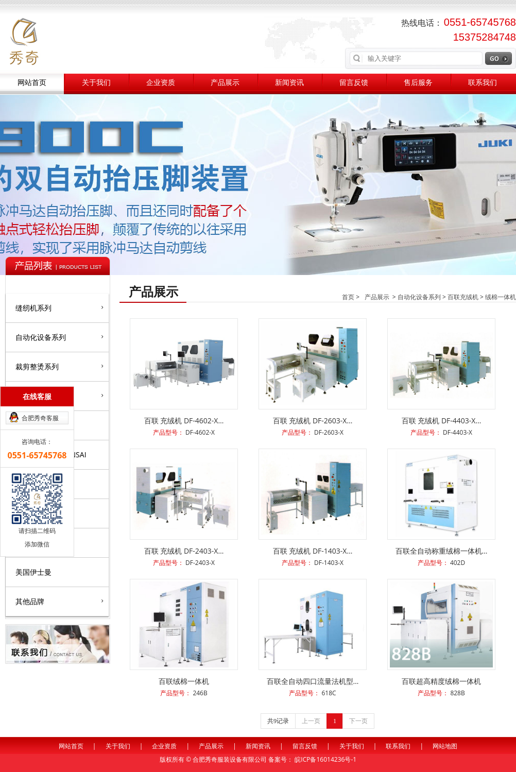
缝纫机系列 (59, 307)
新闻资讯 (289, 83)
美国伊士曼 (33, 572)
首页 (348, 297)
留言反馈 (353, 83)
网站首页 (32, 83)
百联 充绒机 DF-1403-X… (313, 551)
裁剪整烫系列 (59, 366)
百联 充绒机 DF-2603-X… (313, 420)
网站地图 (445, 746)
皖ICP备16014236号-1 (325, 759)
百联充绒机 (463, 297)
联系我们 (482, 83)
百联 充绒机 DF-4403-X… (441, 420)
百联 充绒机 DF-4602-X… (184, 420)
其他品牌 (59, 601)
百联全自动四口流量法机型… (313, 681)
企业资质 (160, 83)
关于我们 (96, 83)
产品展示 (225, 83)
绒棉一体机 (500, 297)
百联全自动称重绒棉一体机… (441, 551)
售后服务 (418, 83)
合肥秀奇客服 (40, 418)
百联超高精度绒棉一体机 (441, 681)
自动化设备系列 (59, 337)
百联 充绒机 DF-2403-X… (184, 551)
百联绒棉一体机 (184, 681)
